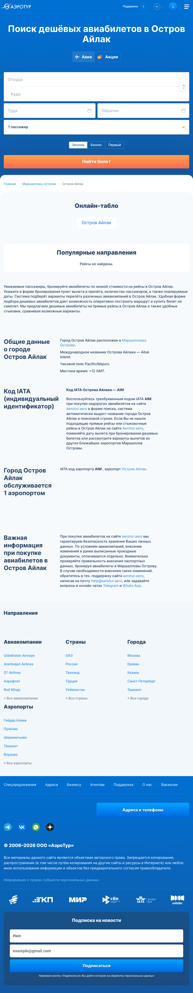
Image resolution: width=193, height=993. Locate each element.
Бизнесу (74, 785)
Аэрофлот (12, 681)
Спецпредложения (20, 785)
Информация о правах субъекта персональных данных (51, 880)
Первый (114, 145)
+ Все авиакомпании (21, 698)
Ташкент (134, 690)
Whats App (132, 586)
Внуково (11, 755)
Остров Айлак (96, 222)
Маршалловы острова (39, 184)
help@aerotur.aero (106, 581)
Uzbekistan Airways (19, 656)
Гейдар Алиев (15, 721)
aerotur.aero (132, 536)
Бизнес (96, 145)
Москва (133, 656)
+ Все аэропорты (18, 763)
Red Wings (12, 690)
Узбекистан (75, 690)
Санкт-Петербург (141, 681)
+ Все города (138, 698)
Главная (10, 184)
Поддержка (123, 785)
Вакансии (169, 785)
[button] (135, 6)
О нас (147, 785)
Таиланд (72, 673)
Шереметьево (15, 738)
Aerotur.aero (76, 409)
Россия (71, 664)
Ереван (133, 664)
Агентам (97, 785)
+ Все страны (76, 698)
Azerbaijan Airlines (18, 664)
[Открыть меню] (186, 7)
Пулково (11, 729)
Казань (133, 673)
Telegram (111, 586)
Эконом (78, 145)
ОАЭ (69, 656)
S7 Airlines (12, 673)
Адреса (51, 785)
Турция (71, 681)
